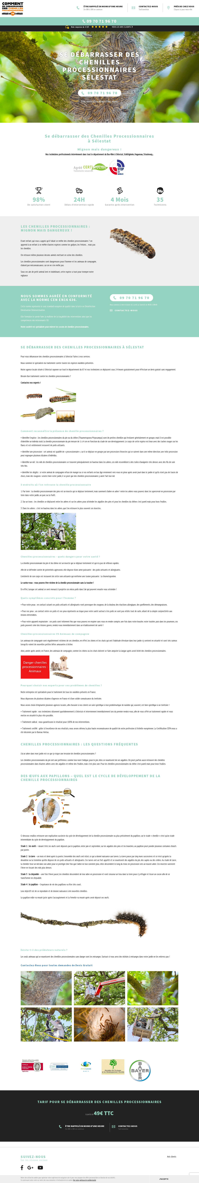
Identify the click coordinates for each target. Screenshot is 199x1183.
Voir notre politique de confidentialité (84, 1180)
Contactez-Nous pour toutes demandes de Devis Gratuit (57, 968)
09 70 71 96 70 (100, 96)
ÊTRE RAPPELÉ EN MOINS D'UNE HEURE (100, 8)
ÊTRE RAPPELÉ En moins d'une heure (99, 104)
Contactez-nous (145, 8)
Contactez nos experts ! (31, 385)
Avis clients (171, 1159)
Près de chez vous (180, 8)
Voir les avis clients (122, 30)
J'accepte (163, 1179)
